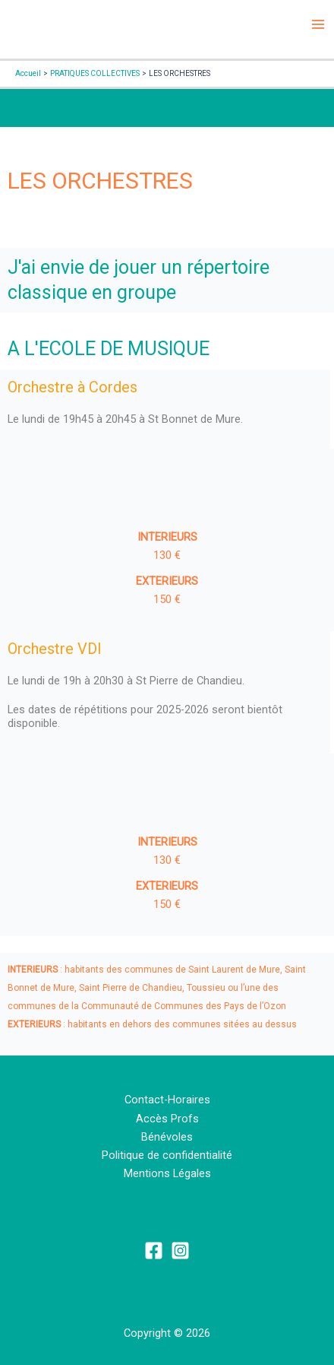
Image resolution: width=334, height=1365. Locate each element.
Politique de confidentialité (167, 1155)
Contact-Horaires (167, 1099)
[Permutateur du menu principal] (318, 24)
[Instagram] (180, 1250)
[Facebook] (153, 1250)
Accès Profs (167, 1118)
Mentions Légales (167, 1173)
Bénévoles (167, 1137)
